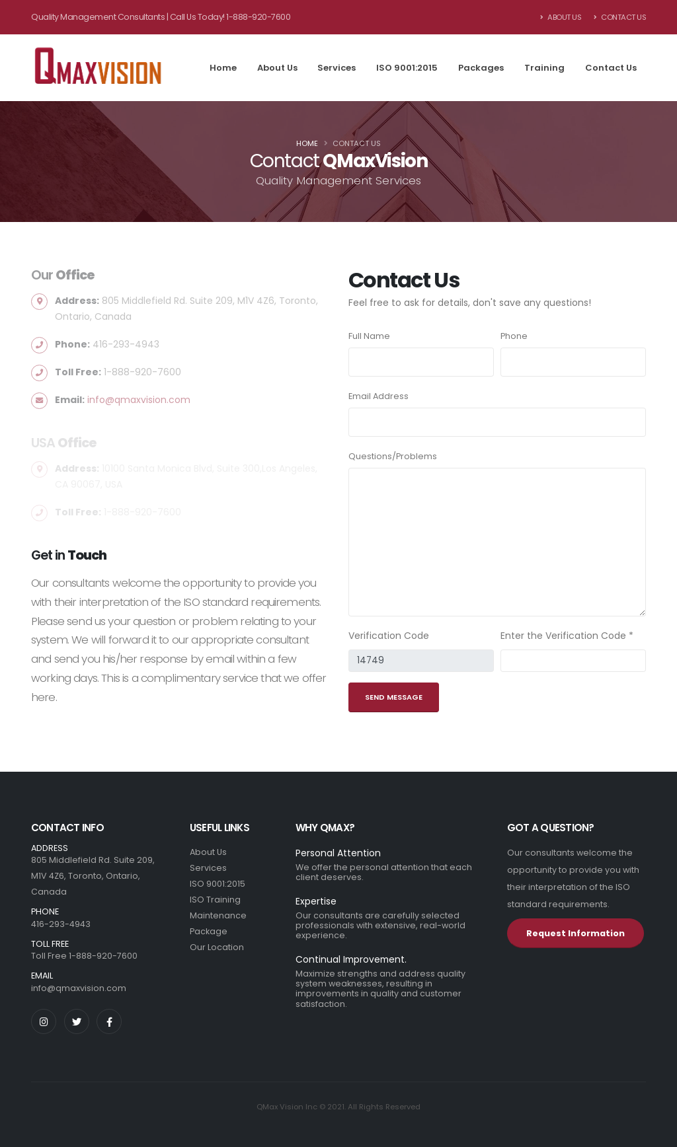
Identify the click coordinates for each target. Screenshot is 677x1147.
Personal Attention (338, 853)
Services (336, 67)
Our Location (217, 947)
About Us (561, 17)
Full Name (369, 336)
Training (544, 67)
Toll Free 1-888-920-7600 (84, 955)
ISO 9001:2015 (407, 67)
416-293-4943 (61, 924)
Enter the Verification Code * (566, 635)
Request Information (575, 933)
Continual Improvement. (351, 959)
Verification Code (388, 635)
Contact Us (620, 17)
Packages (481, 67)
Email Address (378, 396)
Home (223, 67)
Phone (514, 336)
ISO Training (215, 899)
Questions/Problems (392, 456)
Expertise (316, 901)
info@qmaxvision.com (78, 988)
